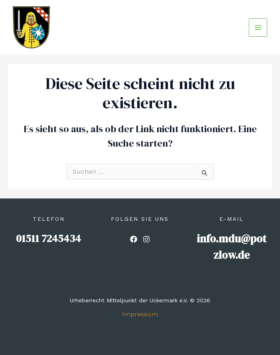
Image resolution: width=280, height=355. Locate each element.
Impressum (140, 314)
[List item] (133, 239)
